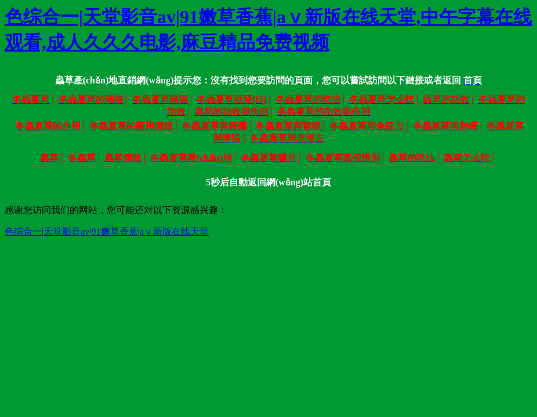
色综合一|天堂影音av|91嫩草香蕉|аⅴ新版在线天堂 (107, 231)
